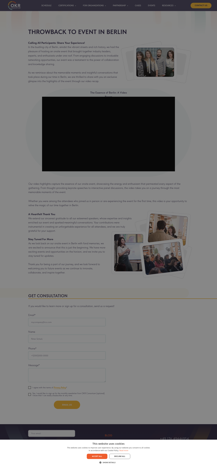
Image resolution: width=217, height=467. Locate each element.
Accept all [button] (97, 456)
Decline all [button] (119, 456)
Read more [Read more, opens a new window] (123, 450)
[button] (108, 462)
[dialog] (108, 233)
